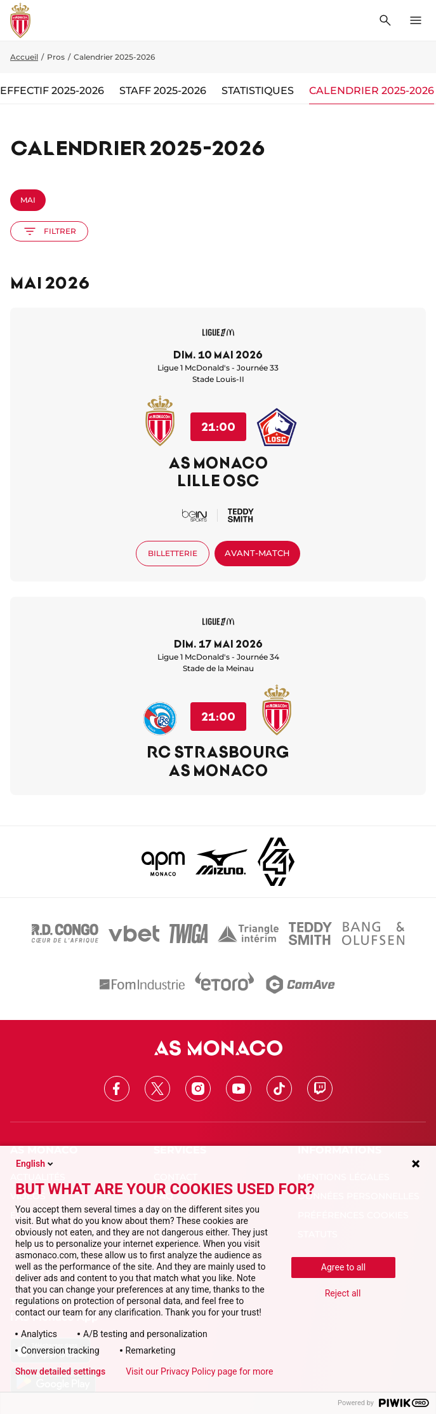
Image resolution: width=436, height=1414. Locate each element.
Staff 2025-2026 (162, 91)
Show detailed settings (60, 1371)
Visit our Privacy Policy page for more (199, 1371)
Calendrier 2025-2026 (371, 91)
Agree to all (343, 1267)
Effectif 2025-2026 (52, 91)
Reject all (343, 1293)
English (35, 1164)
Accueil (24, 57)
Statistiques (257, 91)
